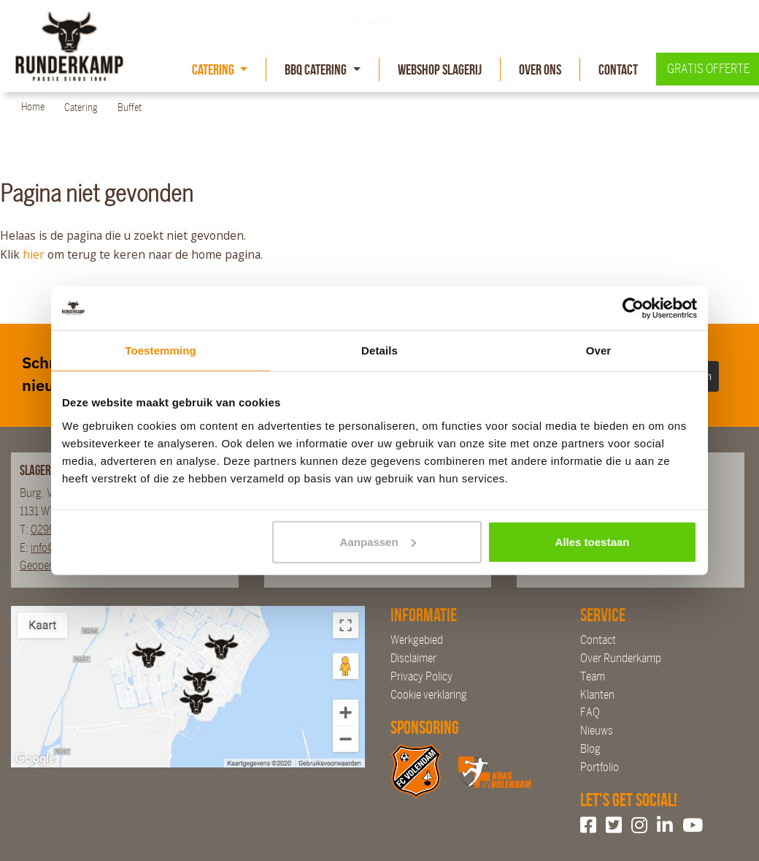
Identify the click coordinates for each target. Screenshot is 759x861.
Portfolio (599, 767)
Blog (590, 749)
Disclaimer (413, 658)
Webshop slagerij (440, 69)
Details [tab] (379, 350)
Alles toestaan (592, 541)
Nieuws (596, 730)
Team (592, 676)
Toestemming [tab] (160, 350)
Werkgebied (416, 640)
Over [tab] (599, 350)
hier (34, 254)
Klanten (597, 695)
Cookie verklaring (428, 695)
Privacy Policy (421, 676)
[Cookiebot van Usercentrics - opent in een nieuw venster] (633, 308)
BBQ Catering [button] (317, 69)
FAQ (590, 712)
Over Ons (540, 69)
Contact (618, 69)
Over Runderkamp (620, 658)
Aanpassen (378, 541)
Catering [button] (214, 69)
